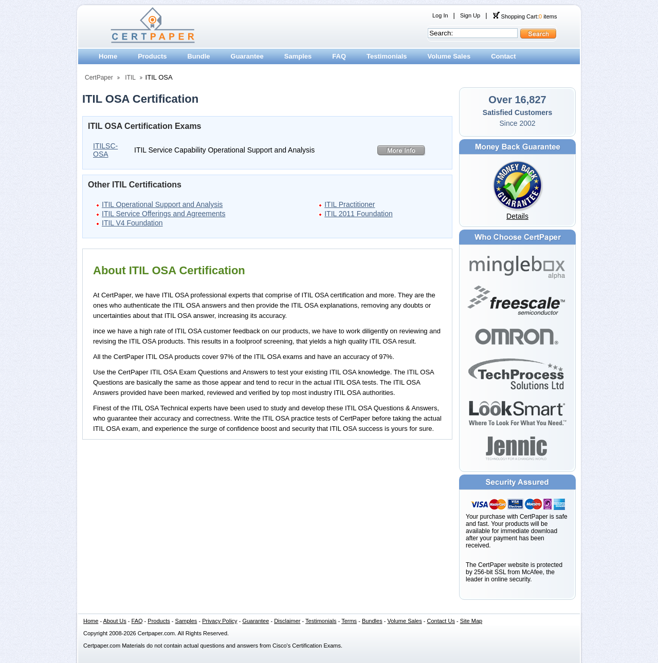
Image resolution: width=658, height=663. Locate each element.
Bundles (372, 621)
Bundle (198, 56)
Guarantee (247, 56)
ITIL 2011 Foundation (358, 214)
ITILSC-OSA (105, 150)
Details (517, 216)
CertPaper (99, 77)
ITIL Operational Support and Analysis (162, 204)
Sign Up (470, 15)
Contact (503, 56)
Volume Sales (449, 56)
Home (108, 56)
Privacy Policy (219, 621)
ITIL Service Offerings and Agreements (163, 214)
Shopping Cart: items (524, 16)
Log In (440, 15)
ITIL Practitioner (349, 204)
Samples (298, 56)
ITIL (130, 77)
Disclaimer (287, 621)
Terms (349, 621)
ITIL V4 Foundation (132, 223)
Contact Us (441, 621)
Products (152, 56)
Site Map (471, 621)
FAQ (339, 56)
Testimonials (387, 56)
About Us (114, 621)
